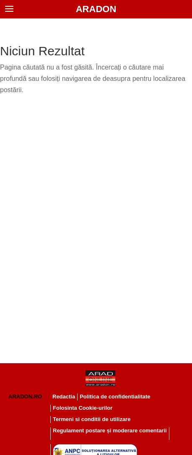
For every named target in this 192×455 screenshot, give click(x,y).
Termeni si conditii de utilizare (91, 419)
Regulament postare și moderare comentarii (110, 430)
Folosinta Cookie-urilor (82, 408)
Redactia (63, 396)
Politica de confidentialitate (115, 396)
